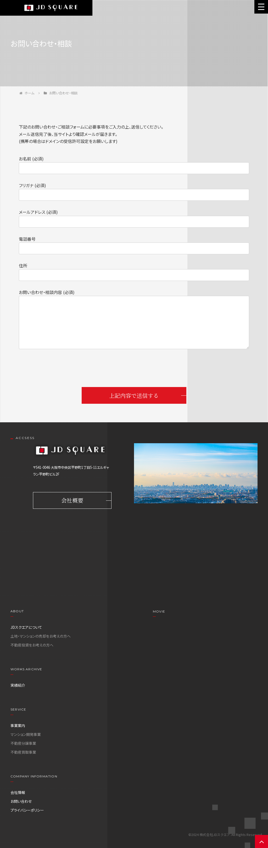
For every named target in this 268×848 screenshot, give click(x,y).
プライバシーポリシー (27, 810)
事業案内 (17, 725)
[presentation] (134, 369)
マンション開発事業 (25, 734)
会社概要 (72, 501)
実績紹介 (17, 685)
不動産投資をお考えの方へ (31, 645)
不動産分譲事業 (23, 743)
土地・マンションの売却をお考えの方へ (40, 636)
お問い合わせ (21, 801)
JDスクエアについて (26, 627)
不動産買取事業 (23, 752)
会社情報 (17, 792)
